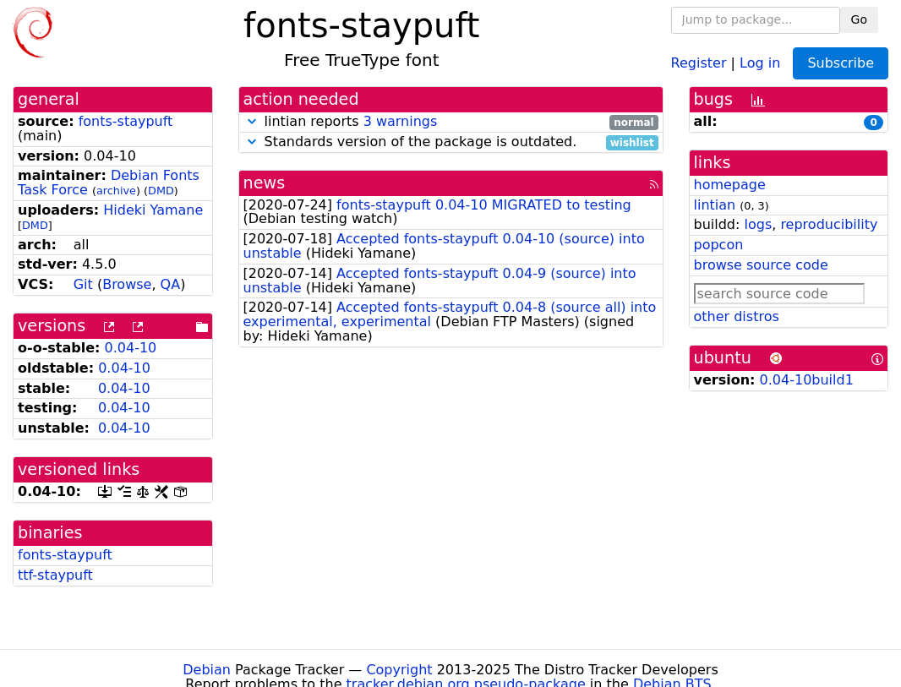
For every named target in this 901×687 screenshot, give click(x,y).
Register (699, 62)
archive (116, 190)
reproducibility (828, 224)
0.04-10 (131, 348)
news (264, 183)
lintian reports (450, 122)
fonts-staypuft (126, 121)
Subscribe (840, 63)
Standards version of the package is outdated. (450, 142)
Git (83, 284)
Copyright (399, 670)
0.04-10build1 (807, 380)
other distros (736, 316)
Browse (126, 284)
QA (171, 284)
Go (859, 19)
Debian (207, 670)
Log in (760, 62)
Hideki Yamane (153, 210)
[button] (252, 121)
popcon (719, 245)
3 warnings (400, 121)
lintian (715, 205)
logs (758, 224)
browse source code (761, 265)
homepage (730, 185)
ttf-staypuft (55, 575)
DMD (161, 190)
